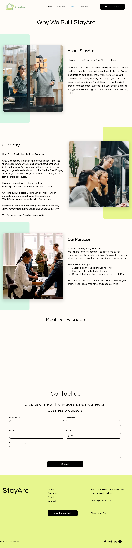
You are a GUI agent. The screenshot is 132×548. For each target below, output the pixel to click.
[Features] (60, 493)
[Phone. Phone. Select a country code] (70, 435)
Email (12, 430)
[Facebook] (105, 542)
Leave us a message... (19, 443)
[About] (60, 497)
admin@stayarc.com (101, 500)
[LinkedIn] (115, 542)
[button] (112, 7)
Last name (71, 418)
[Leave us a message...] (65, 452)
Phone (68, 430)
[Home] (60, 489)
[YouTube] (120, 542)
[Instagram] (110, 542)
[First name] (35, 423)
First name (14, 418)
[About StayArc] (104, 513)
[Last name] (92, 423)
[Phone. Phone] (96, 436)
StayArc (16, 490)
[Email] (35, 436)
